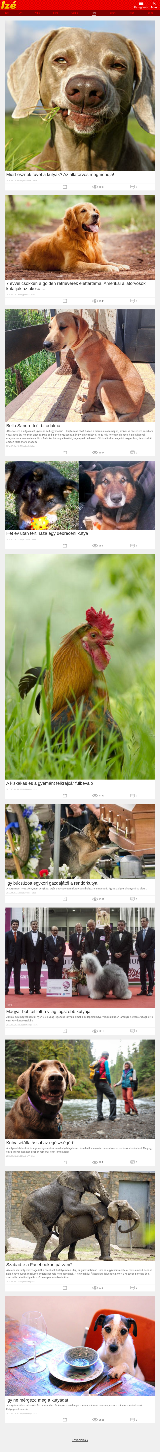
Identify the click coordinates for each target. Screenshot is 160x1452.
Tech (131, 12)
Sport (113, 12)
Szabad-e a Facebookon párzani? (39, 1264)
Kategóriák (141, 7)
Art (21, 12)
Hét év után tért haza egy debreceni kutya (47, 533)
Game (74, 12)
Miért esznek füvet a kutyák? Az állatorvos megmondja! (60, 174)
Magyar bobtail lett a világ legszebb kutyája (48, 1011)
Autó (37, 12)
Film (55, 12)
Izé (7, 12)
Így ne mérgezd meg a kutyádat (37, 1400)
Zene (150, 12)
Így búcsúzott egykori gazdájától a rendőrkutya (51, 883)
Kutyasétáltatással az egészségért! (40, 1142)
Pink (94, 12)
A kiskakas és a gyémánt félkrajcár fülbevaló (49, 783)
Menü (154, 7)
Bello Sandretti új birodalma (33, 425)
